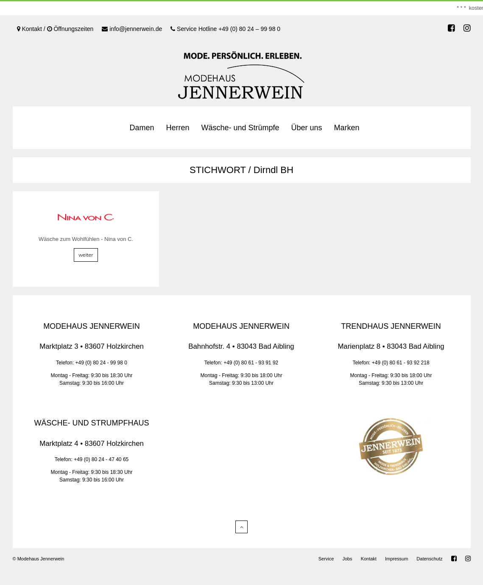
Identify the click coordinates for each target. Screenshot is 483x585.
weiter (85, 255)
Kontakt (369, 558)
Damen (141, 127)
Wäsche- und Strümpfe (240, 127)
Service (326, 558)
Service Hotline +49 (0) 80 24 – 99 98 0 (225, 28)
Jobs (347, 558)
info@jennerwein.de (132, 28)
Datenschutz (429, 558)
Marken (347, 127)
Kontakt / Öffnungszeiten (55, 28)
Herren (177, 127)
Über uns (306, 127)
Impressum (396, 558)
